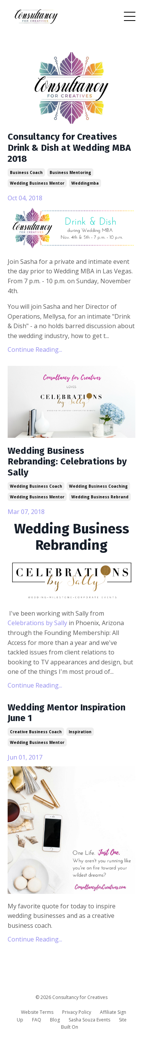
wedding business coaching (98, 486)
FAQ (36, 1019)
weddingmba (85, 183)
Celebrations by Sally (37, 623)
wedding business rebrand (100, 496)
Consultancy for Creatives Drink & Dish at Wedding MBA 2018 (69, 147)
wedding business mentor (37, 183)
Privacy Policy (76, 1012)
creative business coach (36, 731)
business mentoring (70, 172)
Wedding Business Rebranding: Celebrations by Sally (67, 461)
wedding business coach (36, 486)
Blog (55, 1019)
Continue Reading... (35, 349)
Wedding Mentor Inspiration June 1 (66, 713)
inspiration (80, 731)
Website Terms (37, 1012)
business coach (26, 172)
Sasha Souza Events (89, 1019)
